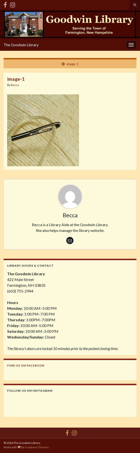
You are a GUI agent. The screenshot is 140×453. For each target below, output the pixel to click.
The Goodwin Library (21, 44)
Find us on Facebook (26, 365)
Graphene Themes (37, 447)
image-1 (72, 64)
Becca (15, 85)
